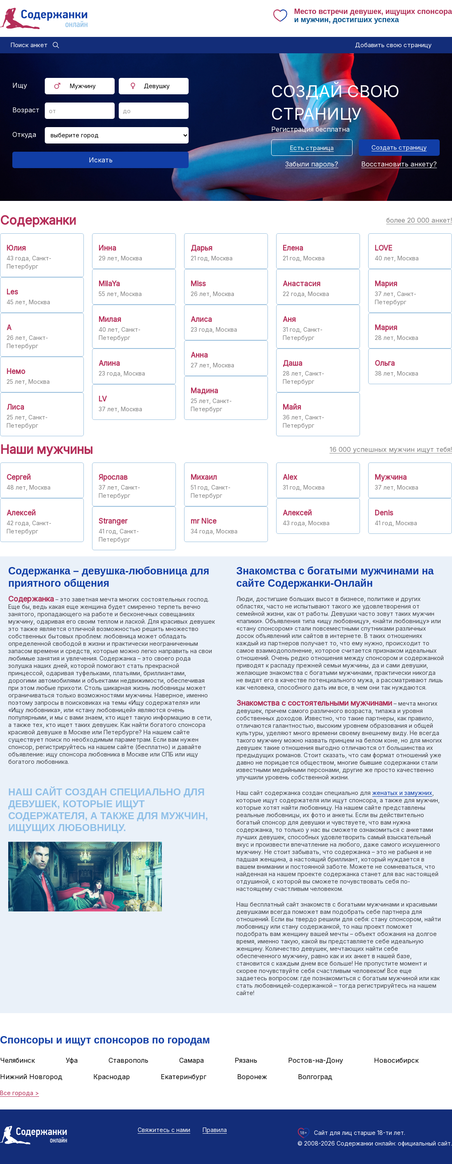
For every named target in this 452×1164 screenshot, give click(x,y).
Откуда (24, 134)
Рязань (246, 1060)
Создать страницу (399, 147)
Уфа (72, 1060)
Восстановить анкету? (399, 164)
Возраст (25, 110)
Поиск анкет (29, 45)
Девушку (157, 85)
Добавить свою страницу (393, 45)
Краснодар (111, 1077)
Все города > (19, 1092)
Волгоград (315, 1077)
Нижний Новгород (31, 1077)
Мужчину (83, 85)
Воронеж (252, 1077)
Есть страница (312, 148)
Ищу (19, 85)
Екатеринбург (183, 1077)
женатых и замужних (402, 792)
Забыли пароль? (311, 164)
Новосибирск (396, 1060)
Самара (191, 1060)
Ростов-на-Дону (315, 1060)
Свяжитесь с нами (164, 1129)
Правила (215, 1129)
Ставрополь (128, 1060)
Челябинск (17, 1060)
